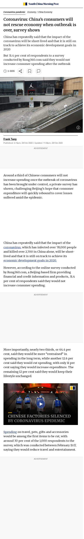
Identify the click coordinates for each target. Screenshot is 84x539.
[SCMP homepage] (41, 4)
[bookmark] (29, 71)
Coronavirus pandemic (14, 12)
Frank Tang (10, 139)
